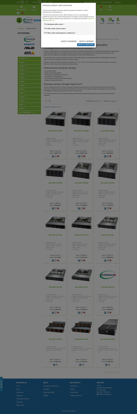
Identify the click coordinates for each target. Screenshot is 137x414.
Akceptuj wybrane (86, 41)
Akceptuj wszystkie (86, 44)
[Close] (94, 5)
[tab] (68, 24)
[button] (53, 24)
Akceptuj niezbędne (69, 41)
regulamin (91, 18)
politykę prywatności (48, 20)
